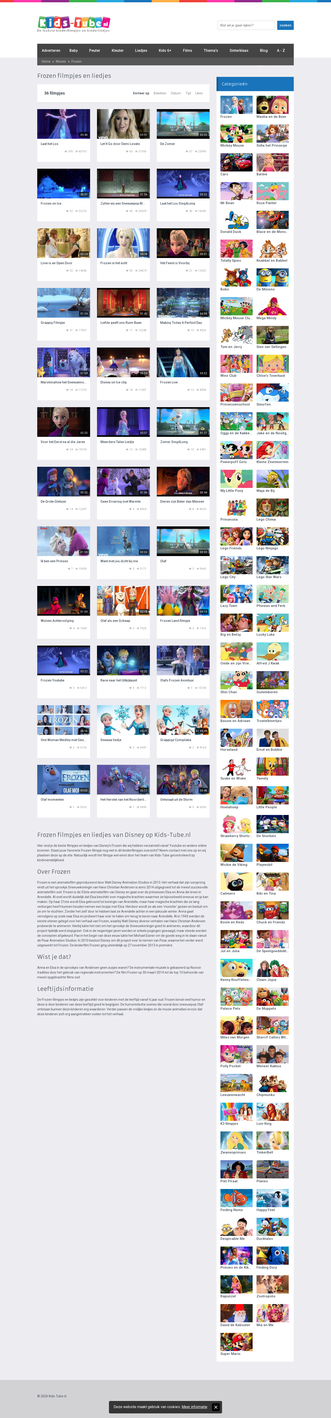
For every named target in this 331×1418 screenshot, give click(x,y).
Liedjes (141, 50)
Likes (199, 93)
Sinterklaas (239, 50)
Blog (264, 50)
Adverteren (51, 50)
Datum (176, 93)
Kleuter (118, 50)
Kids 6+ (165, 50)
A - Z (281, 50)
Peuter (94, 50)
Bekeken (160, 93)
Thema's (211, 50)
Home (46, 61)
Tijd (188, 93)
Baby (73, 50)
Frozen (76, 61)
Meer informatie (194, 1407)
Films (187, 50)
